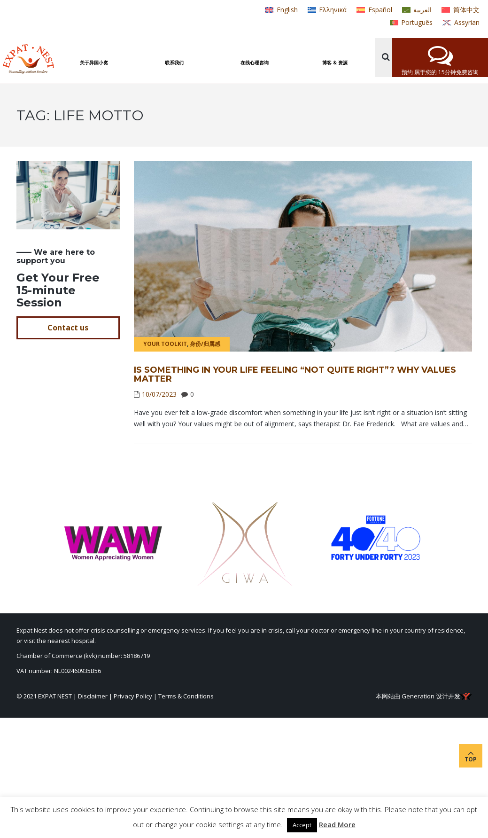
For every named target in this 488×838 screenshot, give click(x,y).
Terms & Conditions (186, 696)
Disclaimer (93, 696)
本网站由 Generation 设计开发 (424, 696)
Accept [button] (302, 825)
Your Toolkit (165, 344)
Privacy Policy (133, 696)
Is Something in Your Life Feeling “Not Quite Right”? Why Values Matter (295, 374)
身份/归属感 (205, 344)
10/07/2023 (159, 394)
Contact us (67, 327)
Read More (337, 824)
